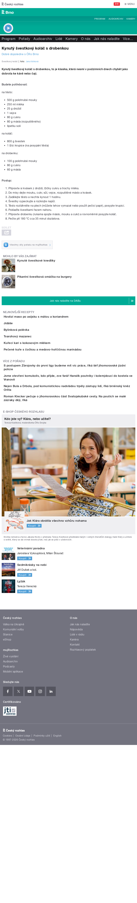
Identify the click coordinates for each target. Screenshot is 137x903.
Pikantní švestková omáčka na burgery (44, 353)
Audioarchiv (116, 19)
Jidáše (21, 409)
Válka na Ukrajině (13, 782)
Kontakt (75, 802)
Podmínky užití (42, 894)
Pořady (24, 39)
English (57, 894)
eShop (7, 797)
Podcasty (9, 824)
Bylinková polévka (30, 425)
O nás (85, 39)
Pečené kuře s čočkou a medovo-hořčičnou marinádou (56, 474)
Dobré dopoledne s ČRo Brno (20, 54)
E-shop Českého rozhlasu (23, 569)
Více (128, 39)
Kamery (131, 19)
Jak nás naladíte (107, 39)
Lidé (59, 39)
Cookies (7, 894)
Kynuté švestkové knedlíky (36, 337)
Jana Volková (32, 138)
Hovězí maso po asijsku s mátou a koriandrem (49, 393)
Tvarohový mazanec (31, 442)
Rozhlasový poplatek (83, 807)
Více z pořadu (14, 495)
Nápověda (76, 787)
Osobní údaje (22, 894)
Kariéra (74, 797)
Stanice (8, 792)
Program (99, 19)
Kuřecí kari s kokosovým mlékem (40, 458)
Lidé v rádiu (77, 792)
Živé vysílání (10, 814)
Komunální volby (13, 787)
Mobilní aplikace (13, 829)
